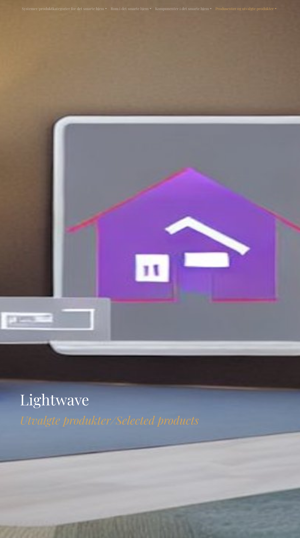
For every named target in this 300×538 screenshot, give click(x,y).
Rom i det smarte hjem (130, 8)
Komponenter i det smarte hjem (182, 8)
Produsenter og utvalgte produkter (244, 8)
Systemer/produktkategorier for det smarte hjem (63, 8)
